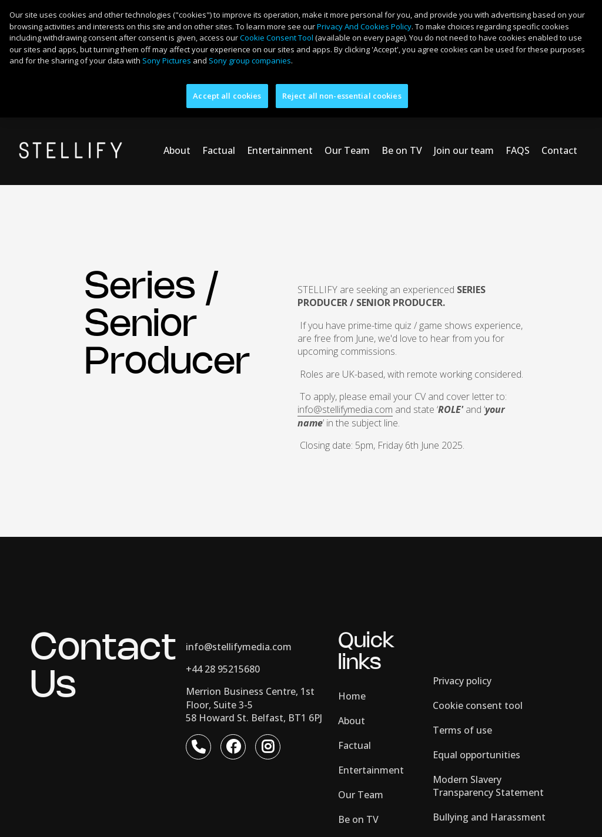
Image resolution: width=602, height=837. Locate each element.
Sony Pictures (166, 60)
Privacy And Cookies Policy (364, 26)
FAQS (518, 118)
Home (352, 664)
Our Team (347, 118)
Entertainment (280, 118)
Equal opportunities (476, 723)
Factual (218, 118)
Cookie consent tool (478, 673)
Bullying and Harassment (489, 785)
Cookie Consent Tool (276, 37)
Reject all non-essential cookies (342, 95)
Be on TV (402, 118)
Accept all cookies (227, 95)
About (176, 118)
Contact (559, 118)
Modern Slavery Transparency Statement (488, 754)
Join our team (464, 118)
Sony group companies (250, 60)
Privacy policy (462, 649)
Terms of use (462, 698)
